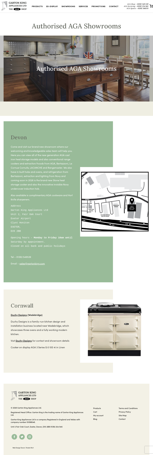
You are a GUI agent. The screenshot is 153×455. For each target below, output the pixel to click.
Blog (95, 422)
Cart (95, 415)
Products (38, 8)
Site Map (123, 418)
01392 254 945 (56, 430)
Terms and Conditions (128, 411)
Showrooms (67, 8)
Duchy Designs (19, 318)
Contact (113, 8)
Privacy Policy (125, 415)
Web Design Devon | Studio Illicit (23, 451)
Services (82, 8)
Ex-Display (51, 8)
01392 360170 (139, 11)
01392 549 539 (139, 5)
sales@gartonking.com (32, 267)
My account (98, 418)
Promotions (98, 8)
